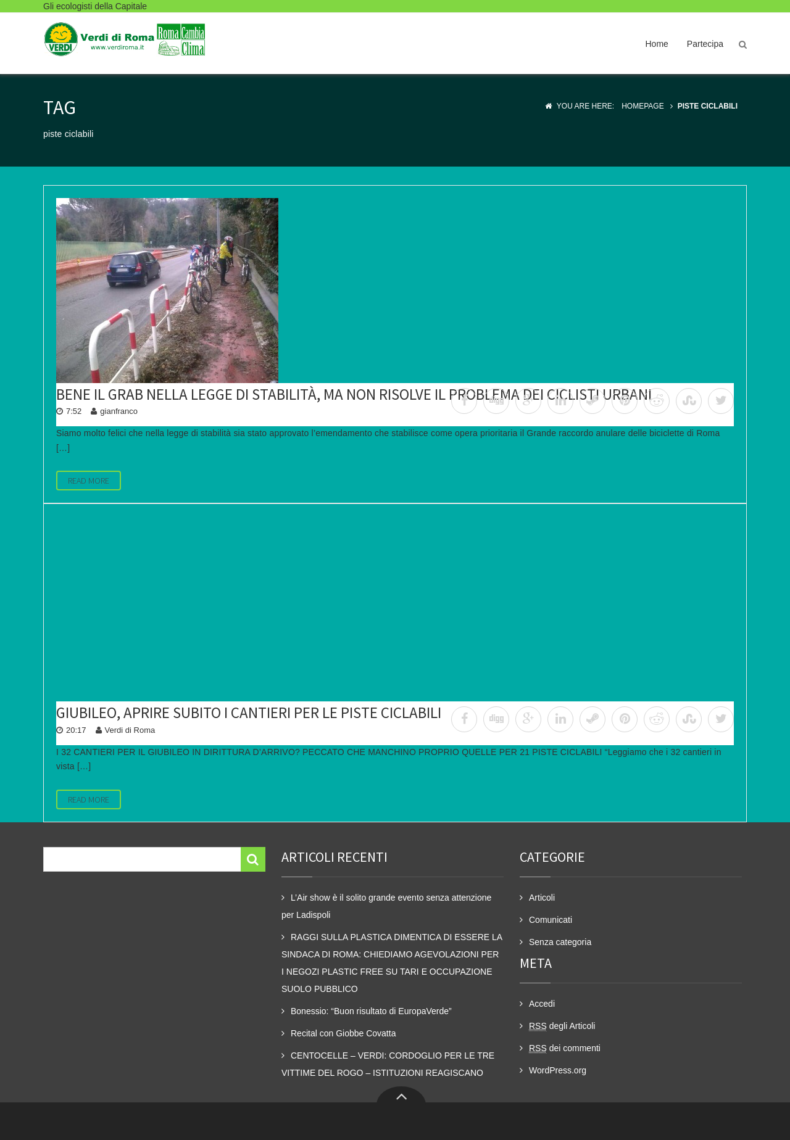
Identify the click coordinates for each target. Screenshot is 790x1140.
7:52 (73, 411)
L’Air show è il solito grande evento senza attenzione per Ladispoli (386, 906)
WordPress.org (557, 1070)
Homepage (642, 106)
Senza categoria (560, 942)
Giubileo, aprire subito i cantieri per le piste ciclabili (248, 712)
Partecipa (705, 44)
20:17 (76, 730)
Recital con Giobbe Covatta (343, 1033)
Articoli (542, 898)
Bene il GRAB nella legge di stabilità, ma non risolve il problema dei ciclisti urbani (354, 394)
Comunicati (550, 920)
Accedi (542, 1004)
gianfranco (119, 411)
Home (656, 44)
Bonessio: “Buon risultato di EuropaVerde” (371, 1011)
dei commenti (565, 1048)
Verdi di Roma (130, 730)
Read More (88, 480)
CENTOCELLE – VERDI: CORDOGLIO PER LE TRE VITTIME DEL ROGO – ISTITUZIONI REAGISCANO (387, 1064)
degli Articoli (562, 1026)
